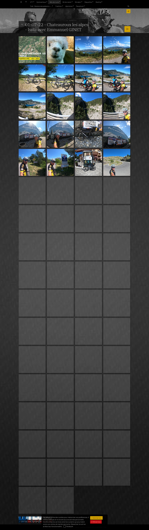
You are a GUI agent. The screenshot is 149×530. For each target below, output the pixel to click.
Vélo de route (54, 2)
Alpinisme (68, 6)
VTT (31, 2)
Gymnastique (41, 2)
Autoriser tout (96, 518)
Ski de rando (66, 2)
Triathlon (58, 6)
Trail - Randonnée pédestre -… (41, 6)
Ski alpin (78, 2)
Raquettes (88, 2)
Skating (98, 2)
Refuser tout (96, 522)
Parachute (79, 6)
